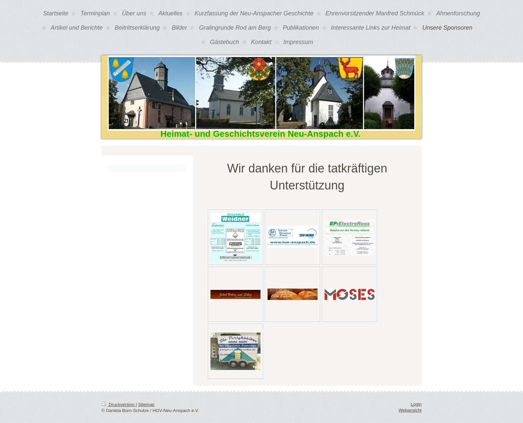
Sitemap (146, 404)
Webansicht (410, 410)
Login (416, 404)
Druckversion (118, 404)
